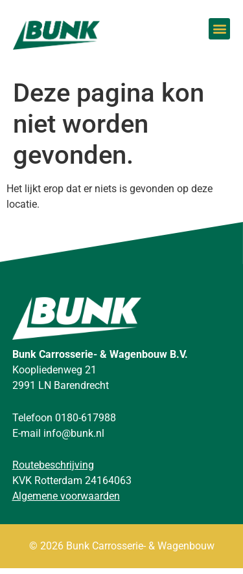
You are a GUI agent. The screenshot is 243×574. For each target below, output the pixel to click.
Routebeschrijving (53, 471)
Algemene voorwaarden (66, 502)
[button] (219, 28)
